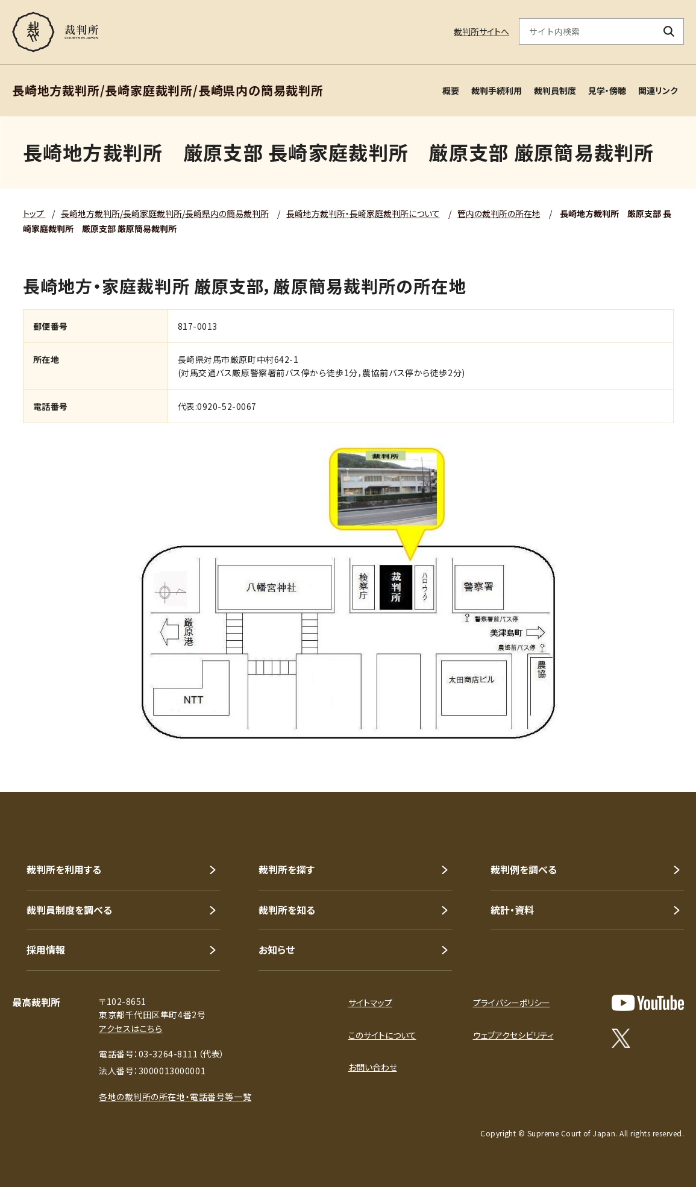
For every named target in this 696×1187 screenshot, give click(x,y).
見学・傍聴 (607, 90)
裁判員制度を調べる (69, 909)
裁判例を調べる (524, 869)
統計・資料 (512, 909)
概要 (450, 90)
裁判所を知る (287, 909)
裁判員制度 (555, 90)
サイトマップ (370, 1003)
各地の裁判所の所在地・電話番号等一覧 (175, 1097)
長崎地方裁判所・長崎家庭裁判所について (363, 213)
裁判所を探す (287, 869)
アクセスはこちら (130, 1028)
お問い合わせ (372, 1067)
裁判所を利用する (64, 869)
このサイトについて (382, 1035)
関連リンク (658, 90)
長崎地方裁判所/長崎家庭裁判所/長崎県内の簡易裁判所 (165, 213)
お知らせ (277, 949)
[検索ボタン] (669, 31)
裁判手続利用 (496, 90)
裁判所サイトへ (481, 31)
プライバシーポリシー (511, 1003)
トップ (34, 213)
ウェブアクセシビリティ (513, 1035)
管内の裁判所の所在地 (499, 213)
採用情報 (46, 949)
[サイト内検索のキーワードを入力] (586, 31)
